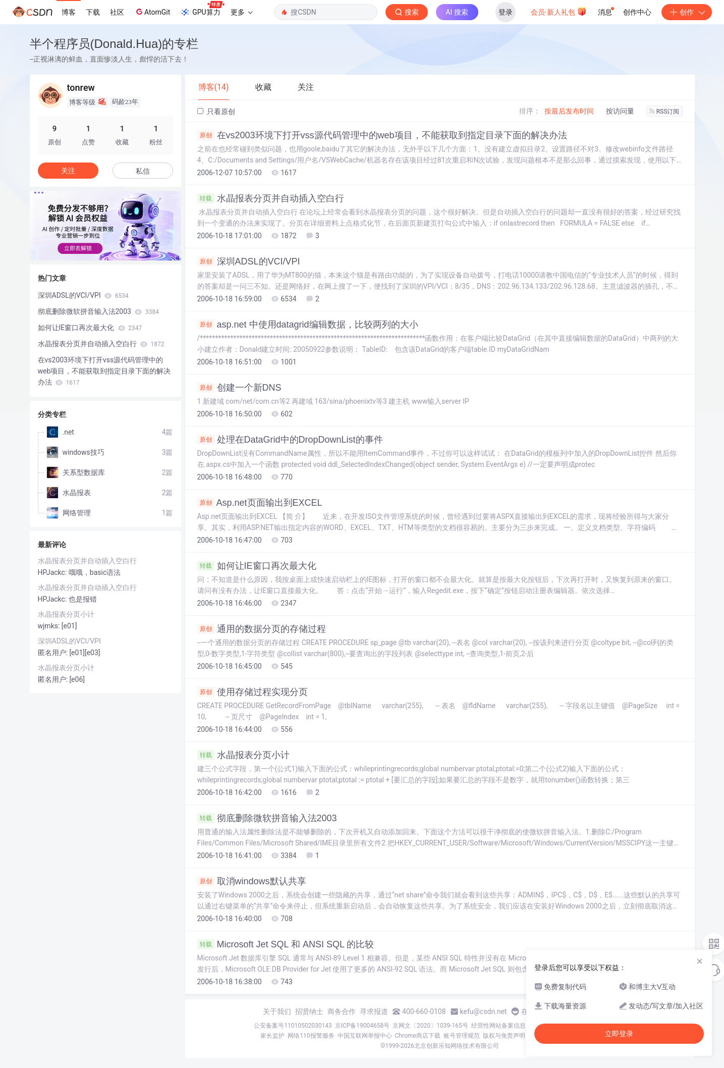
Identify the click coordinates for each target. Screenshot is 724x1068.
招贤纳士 (309, 1011)
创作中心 (637, 12)
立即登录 (619, 1034)
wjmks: (50, 626)
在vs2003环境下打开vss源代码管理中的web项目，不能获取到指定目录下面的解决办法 (382, 135)
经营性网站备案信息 (498, 1025)
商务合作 (341, 1011)
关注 (68, 171)
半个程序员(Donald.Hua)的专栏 (114, 43)
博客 (69, 12)
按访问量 (620, 111)
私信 (143, 171)
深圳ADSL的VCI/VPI (248, 261)
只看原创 (216, 112)
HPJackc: (53, 572)
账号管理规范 (461, 1035)
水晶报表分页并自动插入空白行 (270, 198)
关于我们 (277, 1011)
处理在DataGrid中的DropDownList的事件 (290, 440)
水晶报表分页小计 (243, 755)
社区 (117, 12)
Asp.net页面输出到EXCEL (259, 503)
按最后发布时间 (569, 111)
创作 (687, 12)
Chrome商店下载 (417, 1035)
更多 (242, 12)
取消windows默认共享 (251, 881)
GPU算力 (202, 9)
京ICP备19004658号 (362, 1025)
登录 (505, 12)
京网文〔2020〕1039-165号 (430, 1025)
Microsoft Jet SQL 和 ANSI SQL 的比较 (285, 944)
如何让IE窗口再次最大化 (256, 566)
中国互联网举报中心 (365, 1035)
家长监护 (272, 1035)
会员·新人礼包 (559, 11)
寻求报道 (374, 1011)
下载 (93, 12)
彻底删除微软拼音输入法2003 (267, 818)
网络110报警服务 (311, 1035)
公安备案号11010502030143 (292, 1025)
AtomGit (152, 11)
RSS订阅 (664, 111)
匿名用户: (54, 653)
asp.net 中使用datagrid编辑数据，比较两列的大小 (307, 324)
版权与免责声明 (504, 1035)
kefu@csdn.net (483, 1011)
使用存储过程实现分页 (252, 692)
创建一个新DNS (239, 388)
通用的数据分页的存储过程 (261, 629)
